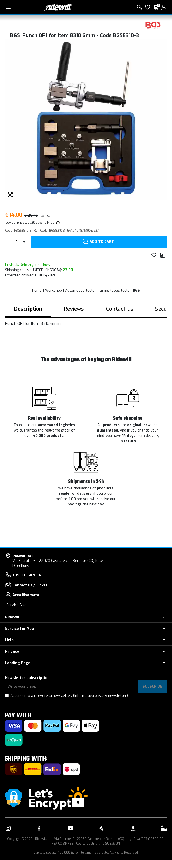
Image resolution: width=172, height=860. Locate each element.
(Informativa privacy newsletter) (100, 695)
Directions (20, 565)
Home (37, 290)
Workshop (53, 290)
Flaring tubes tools (114, 290)
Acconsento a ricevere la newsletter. (69, 695)
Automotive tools (79, 290)
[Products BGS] (153, 24)
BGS (136, 290)
